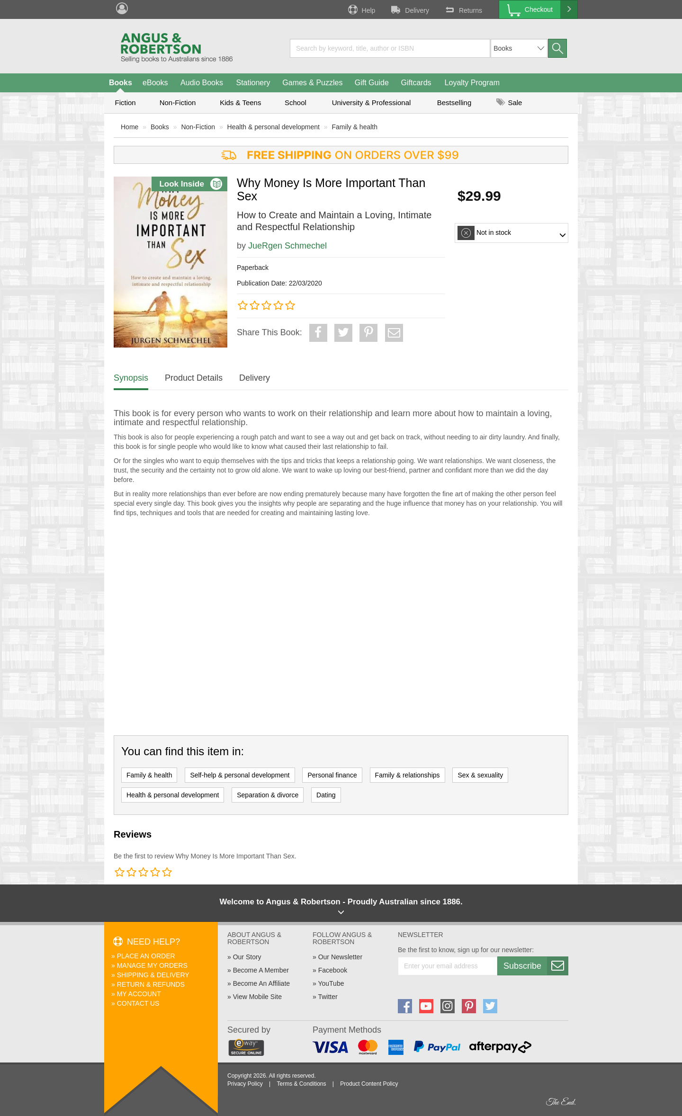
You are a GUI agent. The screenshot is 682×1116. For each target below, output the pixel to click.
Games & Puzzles (312, 83)
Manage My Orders (152, 965)
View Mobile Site (257, 996)
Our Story (247, 957)
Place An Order (146, 956)
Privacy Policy (245, 1083)
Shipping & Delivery (153, 975)
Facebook (332, 970)
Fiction (125, 102)
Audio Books (201, 83)
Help (361, 9)
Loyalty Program (472, 83)
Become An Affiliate (261, 983)
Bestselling (454, 102)
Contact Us (138, 1003)
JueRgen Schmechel (287, 245)
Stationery (253, 83)
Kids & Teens (240, 102)
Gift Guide (372, 83)
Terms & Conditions (301, 1083)
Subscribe (535, 966)
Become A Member (261, 970)
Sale (509, 102)
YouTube (331, 983)
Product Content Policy (369, 1083)
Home (129, 127)
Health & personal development (273, 127)
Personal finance (332, 775)
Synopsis (131, 378)
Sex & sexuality (480, 775)
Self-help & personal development (239, 775)
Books (120, 83)
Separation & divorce (267, 795)
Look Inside (190, 184)
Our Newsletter (340, 957)
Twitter (327, 996)
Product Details (194, 378)
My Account (139, 994)
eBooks (155, 83)
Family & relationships (407, 775)
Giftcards (416, 83)
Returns (462, 9)
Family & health (354, 127)
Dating (325, 795)
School (295, 102)
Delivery (409, 9)
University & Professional (371, 102)
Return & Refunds (151, 984)
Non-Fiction (178, 102)
